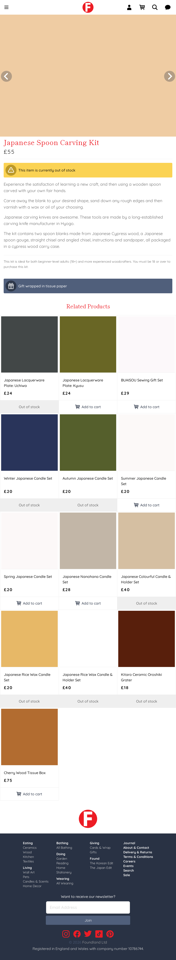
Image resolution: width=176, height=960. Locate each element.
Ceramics (30, 846)
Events (128, 864)
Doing (60, 853)
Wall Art (29, 871)
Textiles (28, 860)
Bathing (62, 842)
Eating (28, 842)
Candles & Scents (36, 880)
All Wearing (64, 882)
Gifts (93, 851)
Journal (129, 842)
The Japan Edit (101, 866)
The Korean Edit (101, 862)
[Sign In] (131, 7)
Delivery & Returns (137, 851)
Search (128, 869)
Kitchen (28, 855)
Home (60, 866)
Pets (26, 875)
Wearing (62, 877)
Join (88, 919)
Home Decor (32, 885)
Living (27, 866)
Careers (129, 860)
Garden (61, 857)
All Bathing (64, 846)
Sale (126, 874)
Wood (27, 851)
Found (94, 857)
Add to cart (88, 405)
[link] (88, 7)
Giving (94, 842)
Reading (62, 862)
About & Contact (136, 846)
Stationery (64, 871)
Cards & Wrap (100, 846)
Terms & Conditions (138, 855)
